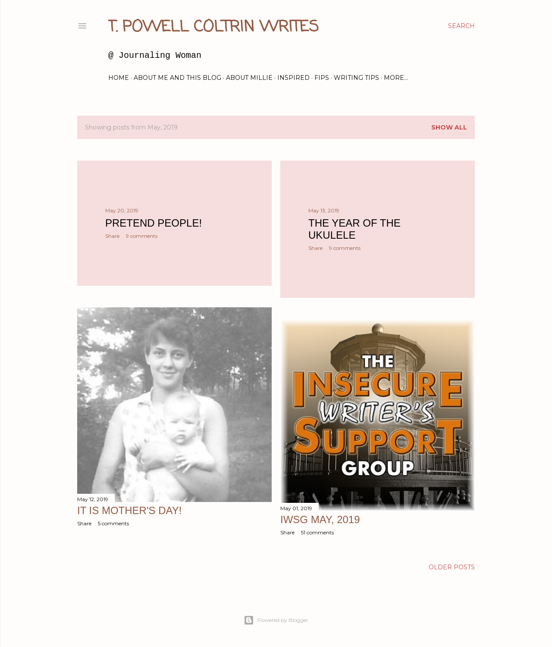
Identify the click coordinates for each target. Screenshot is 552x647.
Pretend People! (153, 223)
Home (118, 78)
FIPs (321, 78)
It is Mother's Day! (129, 510)
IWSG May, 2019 (320, 519)
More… (396, 78)
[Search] (461, 26)
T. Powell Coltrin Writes (213, 27)
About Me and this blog (177, 78)
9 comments (141, 236)
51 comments (317, 532)
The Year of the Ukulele (354, 229)
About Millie (249, 78)
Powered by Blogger (276, 620)
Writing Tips (356, 78)
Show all (449, 127)
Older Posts (452, 567)
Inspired (293, 78)
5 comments (113, 523)
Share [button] (112, 236)
